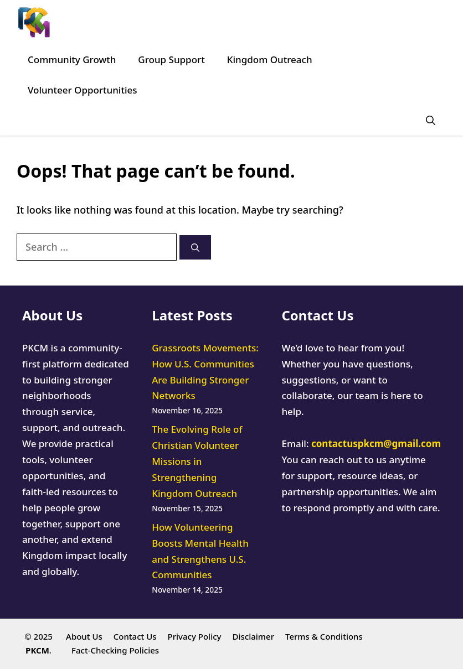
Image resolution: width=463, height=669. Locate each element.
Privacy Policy (195, 636)
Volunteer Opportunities (82, 90)
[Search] (195, 247)
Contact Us (135, 636)
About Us (84, 636)
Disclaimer (253, 636)
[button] (430, 120)
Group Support (171, 59)
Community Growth (72, 59)
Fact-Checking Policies (115, 650)
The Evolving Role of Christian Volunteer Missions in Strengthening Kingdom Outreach (197, 461)
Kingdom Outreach (269, 59)
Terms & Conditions (324, 636)
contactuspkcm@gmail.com (376, 443)
